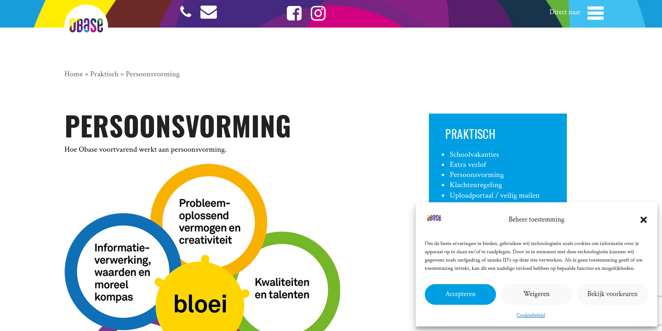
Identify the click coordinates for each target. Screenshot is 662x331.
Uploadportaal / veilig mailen (494, 195)
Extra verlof (468, 165)
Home (73, 74)
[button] (643, 219)
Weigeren (536, 294)
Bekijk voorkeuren (613, 294)
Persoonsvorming (477, 175)
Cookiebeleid (531, 315)
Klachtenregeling (476, 185)
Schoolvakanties (474, 154)
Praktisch (104, 74)
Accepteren (460, 294)
